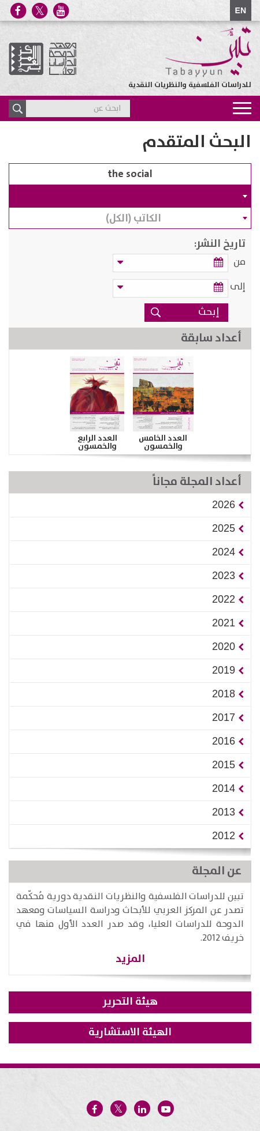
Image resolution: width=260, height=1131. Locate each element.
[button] (223, 504)
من (239, 262)
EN (240, 10)
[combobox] (130, 196)
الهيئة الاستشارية (130, 1032)
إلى (238, 287)
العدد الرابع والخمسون (97, 442)
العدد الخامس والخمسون (163, 442)
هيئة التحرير (130, 1001)
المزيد (130, 959)
